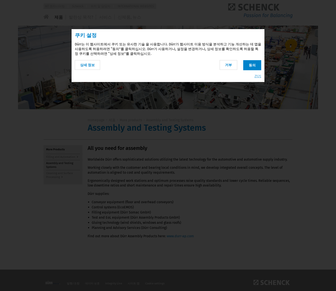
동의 (252, 65)
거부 (227, 64)
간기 (257, 76)
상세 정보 (87, 64)
